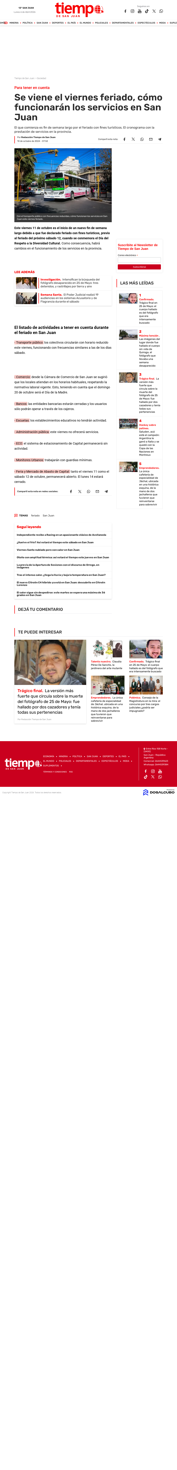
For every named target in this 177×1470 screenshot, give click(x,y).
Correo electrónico (128, 255)
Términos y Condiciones (55, 772)
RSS (71, 772)
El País (72, 23)
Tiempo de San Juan (24, 78)
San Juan (42, 23)
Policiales (101, 23)
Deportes (58, 23)
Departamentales (123, 23)
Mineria (14, 23)
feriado (35, 515)
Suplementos (51, 765)
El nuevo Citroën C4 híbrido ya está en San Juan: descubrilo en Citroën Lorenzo (61, 584)
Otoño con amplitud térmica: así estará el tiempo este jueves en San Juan (63, 557)
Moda (162, 23)
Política (28, 23)
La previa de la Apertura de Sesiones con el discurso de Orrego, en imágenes (58, 566)
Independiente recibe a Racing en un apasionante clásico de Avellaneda (61, 534)
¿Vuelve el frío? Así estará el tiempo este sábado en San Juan (55, 542)
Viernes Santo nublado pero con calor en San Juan (48, 549)
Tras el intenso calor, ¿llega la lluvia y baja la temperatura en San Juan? (61, 574)
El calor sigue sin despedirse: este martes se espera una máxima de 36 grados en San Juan (61, 594)
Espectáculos (146, 23)
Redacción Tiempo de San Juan (38, 137)
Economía (48, 756)
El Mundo (85, 23)
